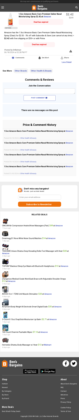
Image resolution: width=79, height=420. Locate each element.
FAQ (62, 387)
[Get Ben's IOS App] (31, 371)
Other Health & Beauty (41, 71)
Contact (64, 391)
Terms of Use (66, 411)
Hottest (5, 384)
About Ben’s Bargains (69, 384)
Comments (19, 58)
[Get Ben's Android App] (48, 371)
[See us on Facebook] (66, 363)
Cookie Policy (66, 408)
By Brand (5, 398)
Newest (5, 387)
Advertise (64, 395)
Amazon (47, 16)
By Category (6, 391)
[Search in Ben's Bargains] (76, 7)
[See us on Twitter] (73, 363)
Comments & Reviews (39, 79)
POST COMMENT (39, 98)
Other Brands (21, 71)
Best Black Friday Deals (11, 411)
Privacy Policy (66, 402)
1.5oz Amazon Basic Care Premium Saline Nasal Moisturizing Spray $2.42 (40, 15)
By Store (5, 395)
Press (63, 398)
